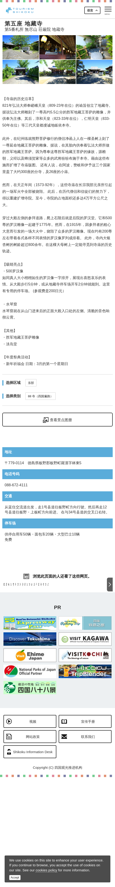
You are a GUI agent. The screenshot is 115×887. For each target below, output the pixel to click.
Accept (15, 877)
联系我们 (88, 847)
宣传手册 (88, 831)
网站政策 (33, 847)
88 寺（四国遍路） (40, 396)
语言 (90, 10)
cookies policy (46, 870)
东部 (31, 383)
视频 (32, 831)
